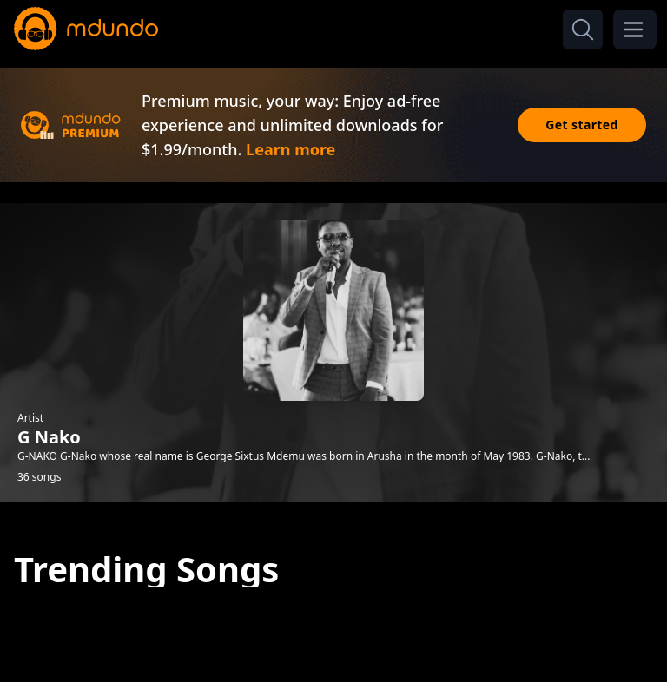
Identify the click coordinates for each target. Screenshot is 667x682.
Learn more (290, 149)
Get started (581, 124)
